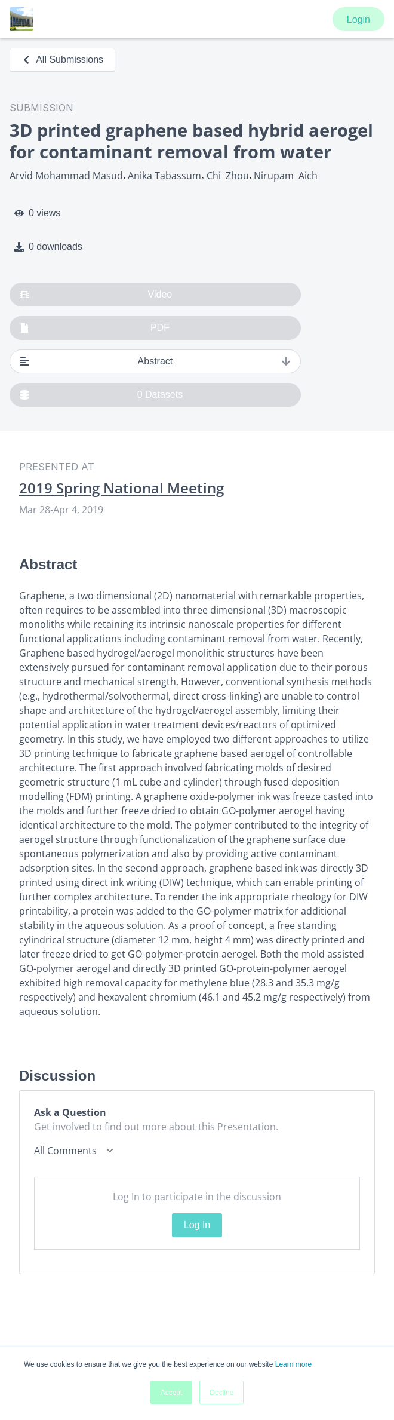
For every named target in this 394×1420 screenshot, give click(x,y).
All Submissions (62, 59)
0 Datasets (101, 395)
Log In (197, 1225)
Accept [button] (172, 1392)
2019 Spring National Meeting (121, 488)
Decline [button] (221, 1392)
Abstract (155, 361)
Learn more (293, 1364)
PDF (95, 328)
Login (358, 19)
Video (96, 294)
